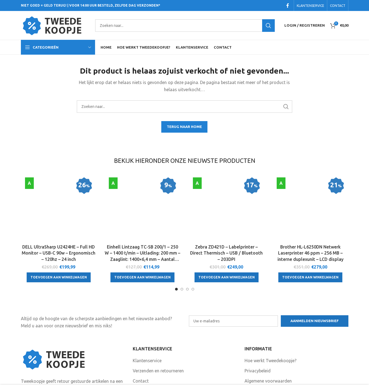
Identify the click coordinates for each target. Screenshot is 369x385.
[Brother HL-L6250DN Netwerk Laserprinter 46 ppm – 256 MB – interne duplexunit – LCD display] (310, 186)
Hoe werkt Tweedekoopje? (270, 321)
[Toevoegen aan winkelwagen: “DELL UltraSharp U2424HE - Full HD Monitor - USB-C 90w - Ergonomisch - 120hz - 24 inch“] (59, 232)
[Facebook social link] (287, 5)
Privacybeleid (258, 331)
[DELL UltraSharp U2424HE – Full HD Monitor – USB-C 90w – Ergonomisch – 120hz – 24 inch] (59, 186)
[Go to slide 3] (187, 249)
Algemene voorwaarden (268, 341)
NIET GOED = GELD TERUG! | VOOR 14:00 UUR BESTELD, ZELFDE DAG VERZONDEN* (90, 5)
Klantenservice (147, 321)
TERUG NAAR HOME (184, 127)
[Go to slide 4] (193, 249)
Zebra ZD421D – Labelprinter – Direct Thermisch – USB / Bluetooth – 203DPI (226, 207)
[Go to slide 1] (176, 249)
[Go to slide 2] (182, 249)
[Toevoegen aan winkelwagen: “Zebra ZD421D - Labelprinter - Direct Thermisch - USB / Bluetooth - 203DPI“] (227, 232)
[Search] (185, 25)
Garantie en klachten (153, 351)
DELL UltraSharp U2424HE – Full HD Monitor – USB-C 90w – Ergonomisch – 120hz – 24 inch (58, 207)
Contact (141, 341)
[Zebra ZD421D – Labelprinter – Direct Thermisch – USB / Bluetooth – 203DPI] (226, 186)
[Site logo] (55, 25)
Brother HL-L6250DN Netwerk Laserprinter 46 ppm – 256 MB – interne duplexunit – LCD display (310, 207)
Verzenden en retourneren (158, 331)
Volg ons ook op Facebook (162, 368)
